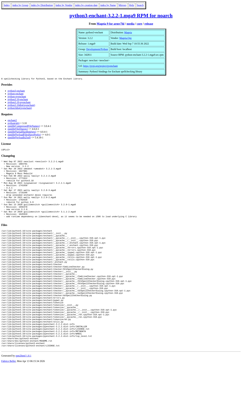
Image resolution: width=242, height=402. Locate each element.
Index (7, 5)
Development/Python (97, 49)
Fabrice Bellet (8, 398)
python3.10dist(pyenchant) (21, 105)
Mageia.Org (125, 38)
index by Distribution (42, 5)
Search (140, 5)
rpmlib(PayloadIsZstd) (19, 138)
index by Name (108, 5)
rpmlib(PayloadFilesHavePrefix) (24, 135)
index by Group (20, 5)
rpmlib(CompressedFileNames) (24, 126)
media (130, 23)
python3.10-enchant (18, 100)
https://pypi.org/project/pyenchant (100, 66)
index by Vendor (64, 5)
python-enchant (16, 94)
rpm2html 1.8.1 (23, 392)
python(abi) (14, 123)
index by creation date (86, 5)
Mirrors (122, 5)
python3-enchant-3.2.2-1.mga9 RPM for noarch (121, 15)
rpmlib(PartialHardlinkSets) (22, 132)
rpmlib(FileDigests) (18, 129)
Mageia (128, 32)
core (139, 23)
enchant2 (12, 120)
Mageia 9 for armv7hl (110, 23)
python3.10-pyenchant (19, 102)
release (148, 23)
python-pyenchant (17, 97)
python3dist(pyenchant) (20, 108)
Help (131, 5)
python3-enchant (16, 91)
